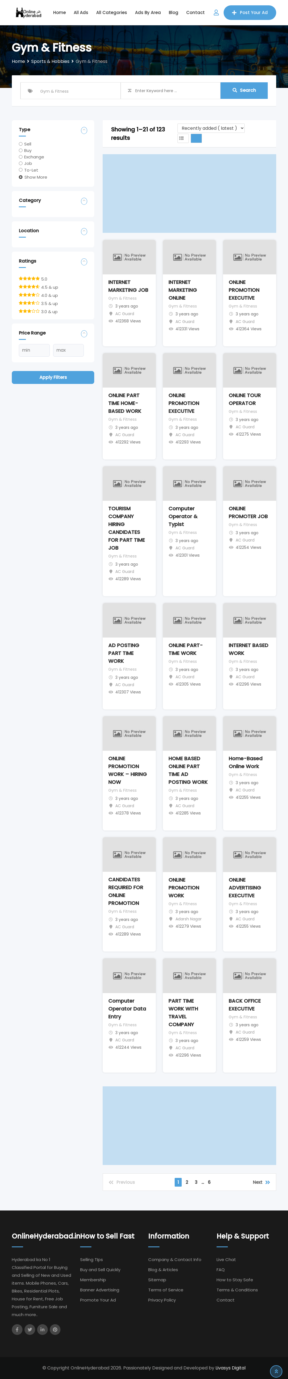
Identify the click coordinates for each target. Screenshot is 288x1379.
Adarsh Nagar (189, 919)
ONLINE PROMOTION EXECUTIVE (244, 290)
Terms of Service (165, 1290)
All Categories (111, 12)
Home (59, 12)
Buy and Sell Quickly (100, 1270)
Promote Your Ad (98, 1300)
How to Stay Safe (235, 1280)
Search (244, 90)
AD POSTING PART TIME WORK (123, 653)
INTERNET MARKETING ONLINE (182, 290)
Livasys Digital (230, 1368)
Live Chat (226, 1259)
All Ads (81, 12)
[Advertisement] (189, 193)
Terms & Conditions (237, 1290)
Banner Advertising (99, 1290)
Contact (195, 12)
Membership (93, 1280)
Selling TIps (91, 1259)
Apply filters (53, 377)
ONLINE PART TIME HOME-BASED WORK (124, 403)
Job (28, 163)
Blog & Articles (163, 1270)
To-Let (31, 170)
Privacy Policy (162, 1300)
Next (261, 1182)
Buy (28, 150)
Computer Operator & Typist (182, 516)
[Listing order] (211, 128)
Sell (27, 144)
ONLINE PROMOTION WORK (183, 887)
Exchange (34, 157)
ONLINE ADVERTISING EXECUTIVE (245, 887)
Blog (173, 12)
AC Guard (124, 314)
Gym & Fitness (122, 298)
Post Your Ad (250, 12)
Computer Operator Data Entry (127, 1008)
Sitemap (157, 1280)
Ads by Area (148, 12)
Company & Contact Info (174, 1259)
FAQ (221, 1270)
